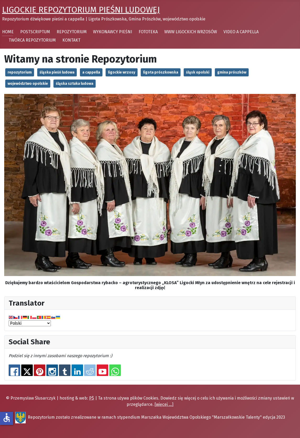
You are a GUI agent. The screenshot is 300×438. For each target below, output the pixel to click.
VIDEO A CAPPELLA (241, 31)
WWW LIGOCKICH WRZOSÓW (190, 31)
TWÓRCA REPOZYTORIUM (32, 40)
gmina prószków (231, 72)
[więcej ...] (164, 404)
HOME (8, 31)
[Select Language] (30, 323)
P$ (91, 398)
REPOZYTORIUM (72, 31)
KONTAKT (71, 40)
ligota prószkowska (160, 72)
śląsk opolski (197, 72)
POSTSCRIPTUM (35, 31)
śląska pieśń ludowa (57, 72)
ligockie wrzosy (121, 72)
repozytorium (20, 72)
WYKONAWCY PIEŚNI (112, 31)
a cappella (91, 72)
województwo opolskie (28, 83)
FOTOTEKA (148, 31)
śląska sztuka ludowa (74, 83)
